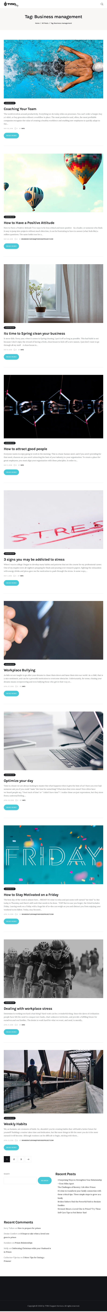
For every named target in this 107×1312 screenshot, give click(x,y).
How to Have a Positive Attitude (29, 223)
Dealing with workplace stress (28, 1009)
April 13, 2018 (8, 1141)
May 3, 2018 (8, 466)
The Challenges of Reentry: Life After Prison (76, 1188)
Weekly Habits (15, 1125)
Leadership (10, 104)
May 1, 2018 (8, 576)
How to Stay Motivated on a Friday (31, 895)
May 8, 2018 (8, 350)
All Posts (45, 24)
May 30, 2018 (8, 129)
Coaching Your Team (20, 109)
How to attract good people (25, 449)
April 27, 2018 (9, 687)
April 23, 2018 (9, 801)
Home (37, 24)
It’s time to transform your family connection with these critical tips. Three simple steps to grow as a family (79, 1195)
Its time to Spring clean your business (34, 334)
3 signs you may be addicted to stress (34, 560)
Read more (11, 136)
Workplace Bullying (19, 671)
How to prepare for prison (29, 1229)
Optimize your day (18, 781)
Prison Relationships (23, 1243)
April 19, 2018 (8, 915)
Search (7, 1174)
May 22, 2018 (8, 240)
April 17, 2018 (8, 1025)
